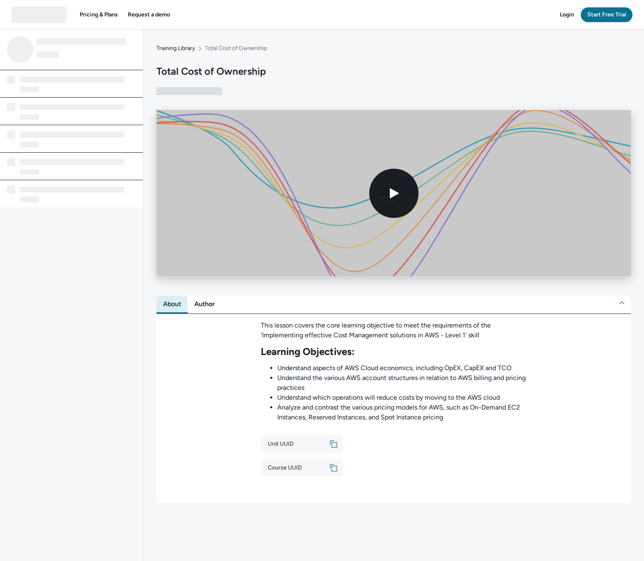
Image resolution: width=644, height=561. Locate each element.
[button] (98, 14)
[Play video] (394, 193)
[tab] (172, 304)
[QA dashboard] (39, 14)
